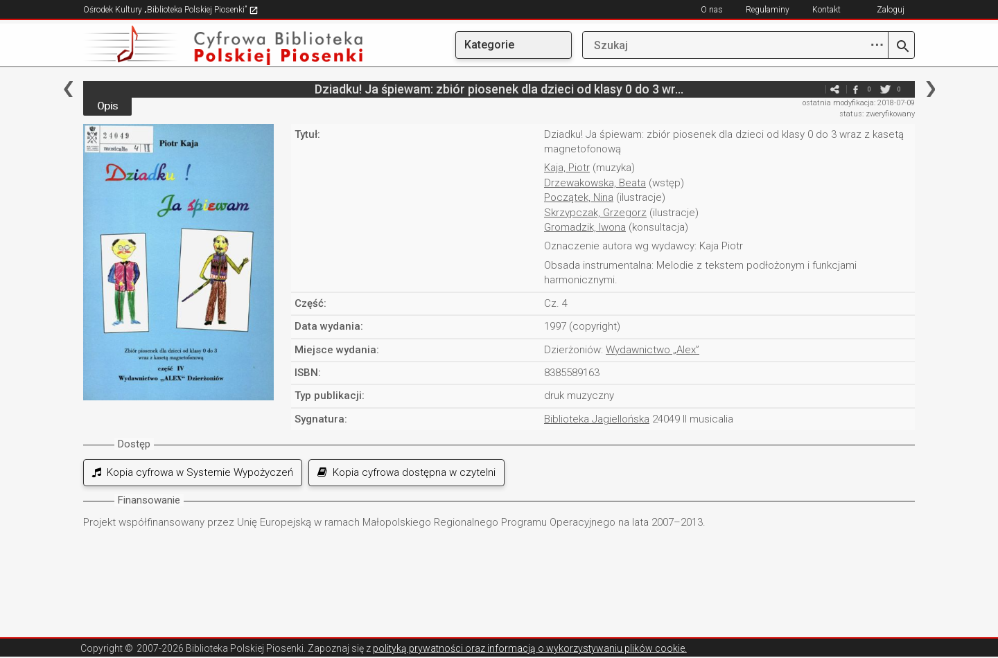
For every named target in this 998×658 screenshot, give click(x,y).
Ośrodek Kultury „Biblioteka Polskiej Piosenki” (171, 10)
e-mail (814, 89)
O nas (712, 10)
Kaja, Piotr (567, 167)
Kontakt (826, 10)
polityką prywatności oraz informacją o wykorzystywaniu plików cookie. (530, 648)
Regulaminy (767, 10)
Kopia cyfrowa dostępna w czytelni (406, 472)
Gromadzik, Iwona (585, 227)
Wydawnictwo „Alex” (652, 350)
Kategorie (489, 44)
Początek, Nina (578, 197)
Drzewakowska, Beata (595, 183)
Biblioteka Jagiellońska (596, 419)
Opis (107, 106)
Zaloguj (890, 10)
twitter (885, 89)
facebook (855, 89)
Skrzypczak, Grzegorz (595, 212)
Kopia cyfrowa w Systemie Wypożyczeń (192, 472)
